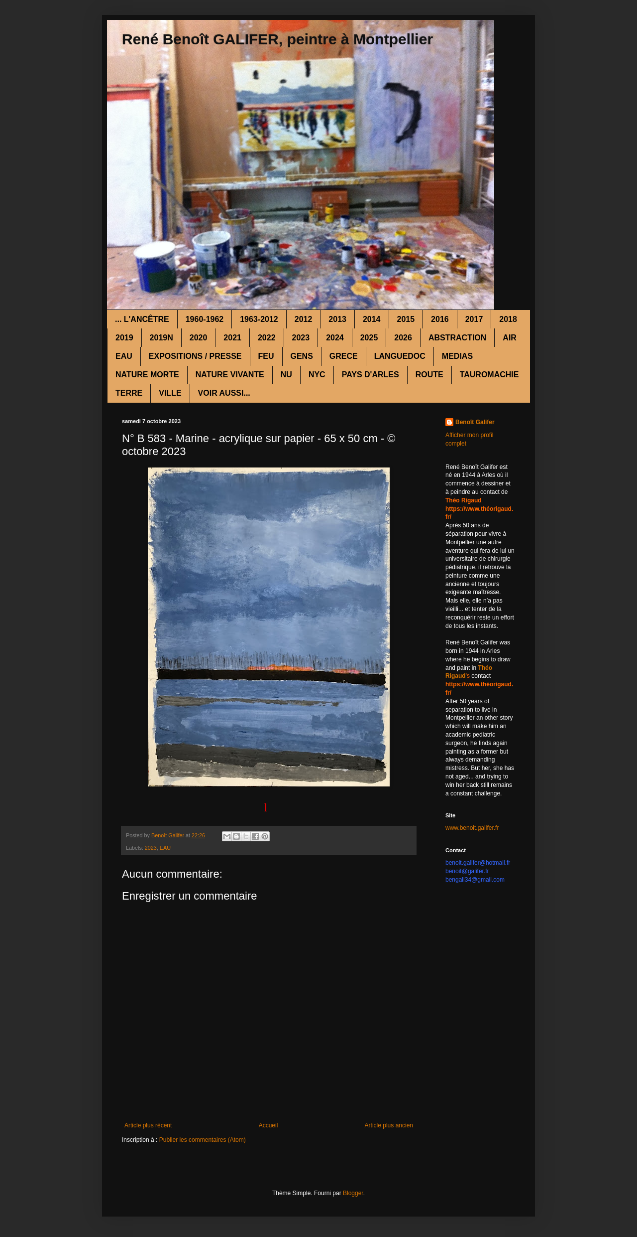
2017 (474, 319)
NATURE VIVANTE (230, 374)
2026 (403, 337)
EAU (123, 356)
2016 (440, 319)
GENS (302, 356)
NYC (317, 374)
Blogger (353, 1193)
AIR (510, 337)
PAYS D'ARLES (370, 374)
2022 (267, 337)
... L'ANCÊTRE (142, 319)
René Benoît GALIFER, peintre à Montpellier (277, 39)
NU (286, 374)
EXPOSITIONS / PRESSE (195, 356)
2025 (369, 337)
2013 (337, 319)
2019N (161, 337)
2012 (304, 319)
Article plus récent (148, 1125)
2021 (232, 337)
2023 (301, 337)
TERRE (128, 393)
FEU (266, 356)
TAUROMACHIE (489, 374)
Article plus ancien (389, 1125)
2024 (335, 337)
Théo (485, 667)
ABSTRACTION (457, 337)
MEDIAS (457, 356)
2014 (372, 319)
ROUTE (429, 374)
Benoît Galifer (475, 422)
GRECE (343, 356)
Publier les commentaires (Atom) (202, 1139)
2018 (508, 319)
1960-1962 (205, 319)
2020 (199, 337)
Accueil (268, 1125)
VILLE (170, 393)
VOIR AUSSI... (224, 393)
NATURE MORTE (147, 374)
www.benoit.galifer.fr (472, 827)
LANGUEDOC (399, 356)
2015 (406, 319)
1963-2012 (259, 319)
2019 (124, 337)
